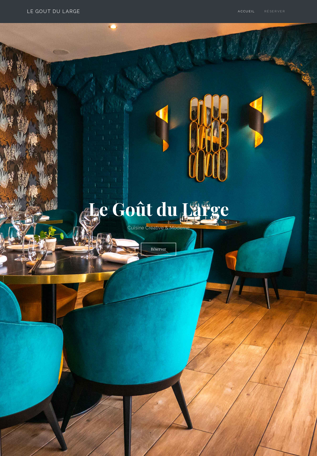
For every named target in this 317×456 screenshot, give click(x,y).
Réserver (274, 11)
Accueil (246, 11)
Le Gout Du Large (53, 11)
